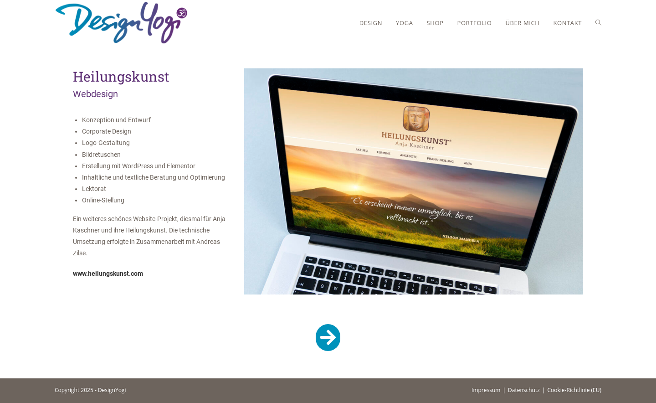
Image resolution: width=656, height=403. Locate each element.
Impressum (486, 390)
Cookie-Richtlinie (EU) (574, 390)
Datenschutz (524, 390)
